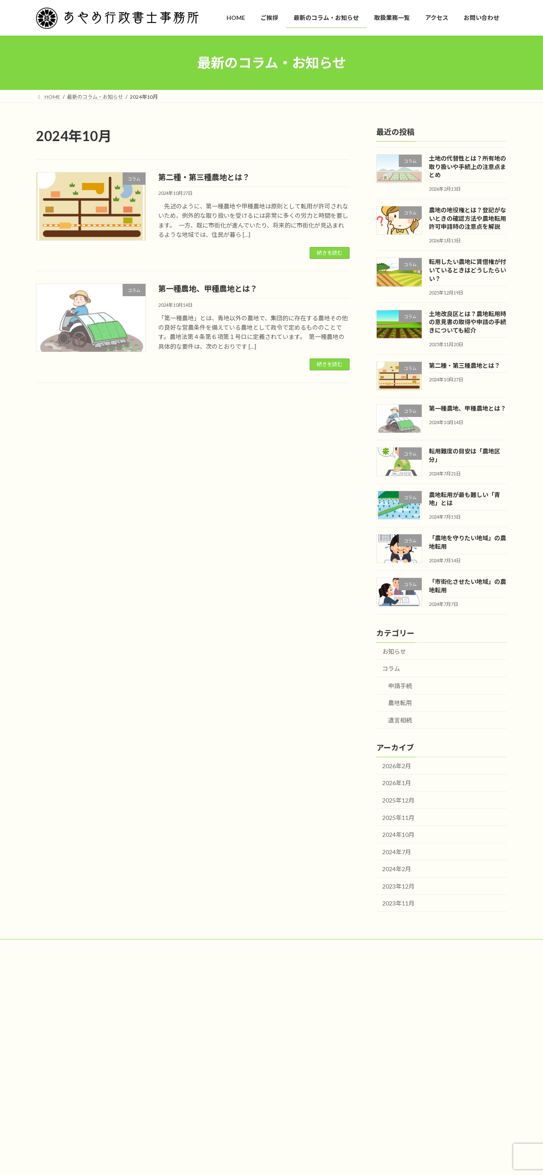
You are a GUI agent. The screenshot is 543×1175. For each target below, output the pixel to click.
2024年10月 (398, 834)
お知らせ (394, 651)
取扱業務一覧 (217, 1039)
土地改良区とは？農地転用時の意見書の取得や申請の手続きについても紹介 (467, 322)
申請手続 (400, 685)
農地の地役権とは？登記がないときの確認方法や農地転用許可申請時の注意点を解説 (467, 218)
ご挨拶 (210, 1010)
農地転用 (400, 702)
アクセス (212, 1054)
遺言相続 (400, 720)
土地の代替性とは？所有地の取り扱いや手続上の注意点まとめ (467, 166)
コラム (391, 668)
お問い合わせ (217, 1069)
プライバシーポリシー (116, 947)
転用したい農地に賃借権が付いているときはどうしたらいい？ (467, 270)
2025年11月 (398, 817)
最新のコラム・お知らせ (230, 1025)
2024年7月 (396, 852)
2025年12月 (398, 800)
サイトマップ (59, 947)
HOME (210, 995)
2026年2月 (396, 765)
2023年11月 (398, 903)
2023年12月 (398, 886)
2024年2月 (396, 868)
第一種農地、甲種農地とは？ (208, 288)
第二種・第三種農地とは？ (204, 177)
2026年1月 (396, 782)
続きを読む (329, 253)
